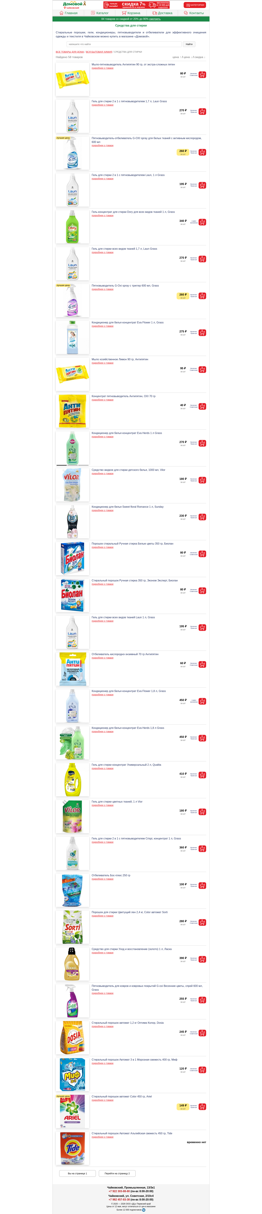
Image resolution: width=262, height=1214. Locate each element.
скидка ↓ (199, 57)
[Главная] (72, 3)
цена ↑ (177, 57)
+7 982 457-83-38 (119, 1199)
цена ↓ (187, 57)
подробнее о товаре (102, 68)
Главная (68, 12)
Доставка (162, 12)
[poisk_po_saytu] (124, 44)
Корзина (131, 12)
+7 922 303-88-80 (119, 1191)
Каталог (100, 12)
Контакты (194, 12)
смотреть (155, 19)
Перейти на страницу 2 (117, 1173)
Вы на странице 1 (77, 1173)
